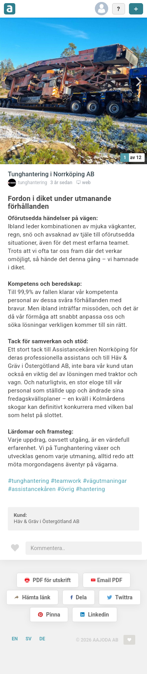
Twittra (119, 597)
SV (28, 639)
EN (15, 639)
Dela (79, 597)
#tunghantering (28, 480)
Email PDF (106, 580)
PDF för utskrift (48, 580)
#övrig (65, 489)
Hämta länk (32, 597)
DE (42, 639)
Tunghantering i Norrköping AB (51, 174)
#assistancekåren (32, 489)
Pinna (49, 614)
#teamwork (66, 480)
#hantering (90, 489)
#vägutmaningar (105, 480)
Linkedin (94, 614)
